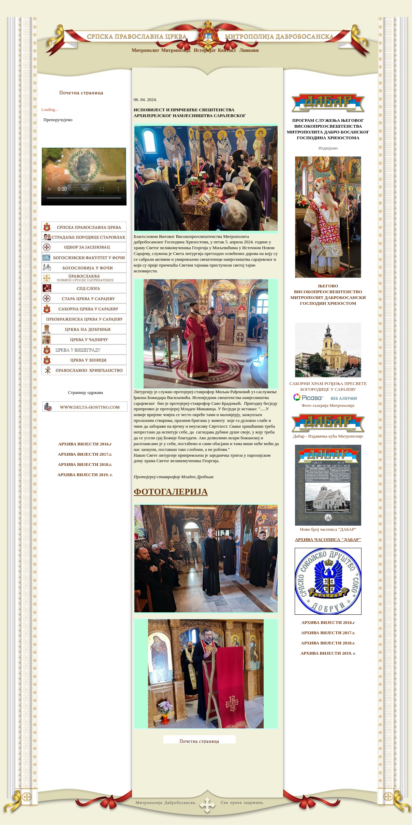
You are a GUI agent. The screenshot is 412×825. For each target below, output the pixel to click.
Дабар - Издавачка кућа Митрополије (328, 436)
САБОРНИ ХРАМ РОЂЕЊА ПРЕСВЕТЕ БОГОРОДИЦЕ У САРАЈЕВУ (328, 386)
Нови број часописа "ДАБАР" (328, 529)
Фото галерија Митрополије (328, 405)
